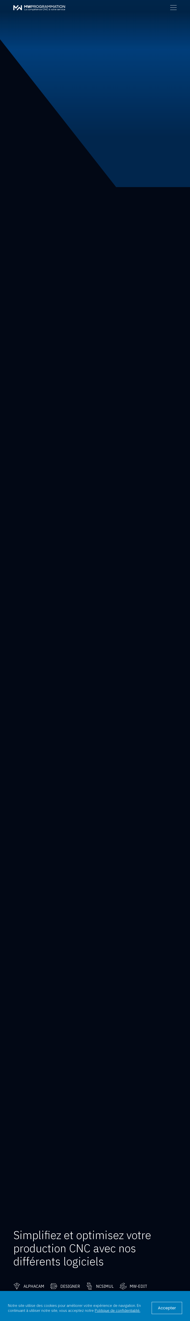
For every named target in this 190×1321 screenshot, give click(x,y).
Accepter (167, 1308)
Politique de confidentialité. (117, 1310)
